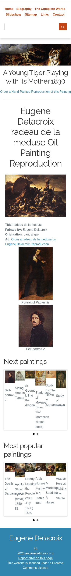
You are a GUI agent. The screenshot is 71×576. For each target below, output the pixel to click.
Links (45, 14)
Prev (10, 400)
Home (9, 8)
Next (61, 400)
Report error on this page (35, 558)
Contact (58, 14)
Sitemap (31, 14)
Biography (24, 8)
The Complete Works (50, 8)
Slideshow (13, 14)
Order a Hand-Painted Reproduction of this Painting (35, 91)
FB (35, 548)
